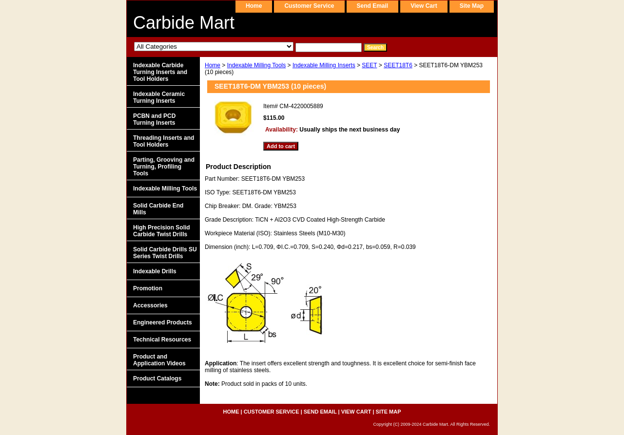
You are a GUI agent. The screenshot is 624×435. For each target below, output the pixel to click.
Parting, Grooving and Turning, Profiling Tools (164, 166)
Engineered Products (162, 322)
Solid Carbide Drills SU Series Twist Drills (165, 253)
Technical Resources (162, 339)
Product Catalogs (157, 378)
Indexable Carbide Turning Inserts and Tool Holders (160, 72)
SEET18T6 (398, 65)
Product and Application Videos (159, 360)
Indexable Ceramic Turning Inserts (159, 97)
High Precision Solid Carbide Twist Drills (161, 231)
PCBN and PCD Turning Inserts (154, 119)
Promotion (147, 288)
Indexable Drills (154, 271)
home (254, 5)
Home (212, 65)
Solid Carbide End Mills (158, 209)
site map (472, 5)
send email (373, 5)
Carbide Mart (183, 23)
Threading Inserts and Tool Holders (163, 141)
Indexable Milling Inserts (323, 65)
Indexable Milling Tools (256, 65)
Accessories (150, 305)
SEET (369, 65)
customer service (309, 5)
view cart (423, 5)
